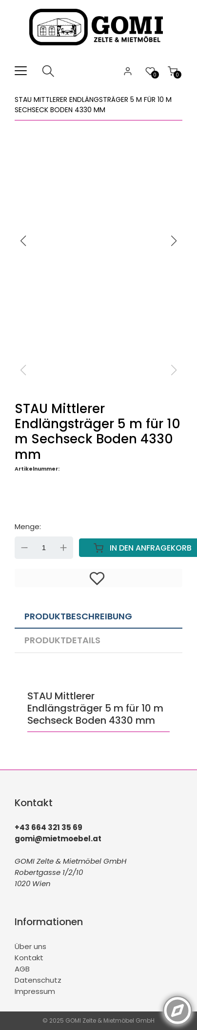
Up (63, 547)
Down (24, 547)
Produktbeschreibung (78, 616)
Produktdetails (62, 640)
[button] (174, 241)
